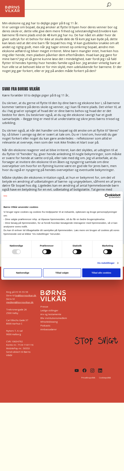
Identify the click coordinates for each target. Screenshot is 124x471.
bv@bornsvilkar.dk (25, 295)
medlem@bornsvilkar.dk (19, 302)
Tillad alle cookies (101, 272)
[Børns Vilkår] (53, 295)
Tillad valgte (62, 272)
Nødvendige (22, 272)
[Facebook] (84, 370)
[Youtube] (77, 370)
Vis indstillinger (105, 263)
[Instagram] (92, 370)
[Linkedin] (100, 370)
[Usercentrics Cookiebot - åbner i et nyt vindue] (107, 196)
